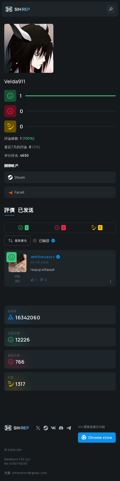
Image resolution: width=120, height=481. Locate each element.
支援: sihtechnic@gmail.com (25, 473)
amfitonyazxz (43, 256)
